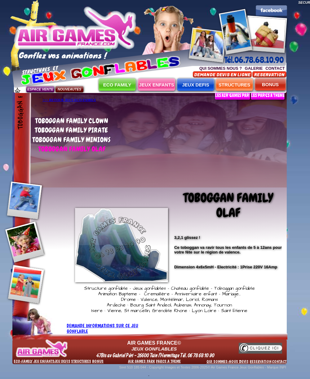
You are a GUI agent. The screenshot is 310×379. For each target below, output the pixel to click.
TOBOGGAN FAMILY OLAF (71, 148)
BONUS (270, 84)
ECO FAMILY (117, 84)
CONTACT (275, 68)
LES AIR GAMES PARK (233, 95)
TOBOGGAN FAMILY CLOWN (71, 120)
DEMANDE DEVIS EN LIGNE (222, 75)
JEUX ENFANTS (156, 84)
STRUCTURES (234, 84)
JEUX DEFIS (195, 84)
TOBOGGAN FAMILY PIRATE (71, 130)
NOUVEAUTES (69, 89)
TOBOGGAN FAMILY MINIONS (71, 139)
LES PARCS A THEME (268, 95)
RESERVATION (269, 75)
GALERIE (254, 68)
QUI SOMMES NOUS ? (220, 68)
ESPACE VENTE (40, 89)
